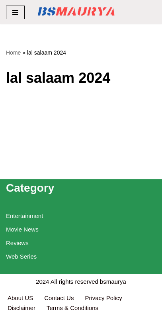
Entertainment (24, 215)
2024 (42, 281)
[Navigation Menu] (15, 12)
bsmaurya (113, 281)
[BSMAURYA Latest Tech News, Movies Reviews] (76, 12)
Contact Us (59, 297)
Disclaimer (21, 307)
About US (20, 297)
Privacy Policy (104, 297)
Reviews (17, 242)
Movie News (22, 229)
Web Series (21, 256)
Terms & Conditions (72, 307)
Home (13, 52)
